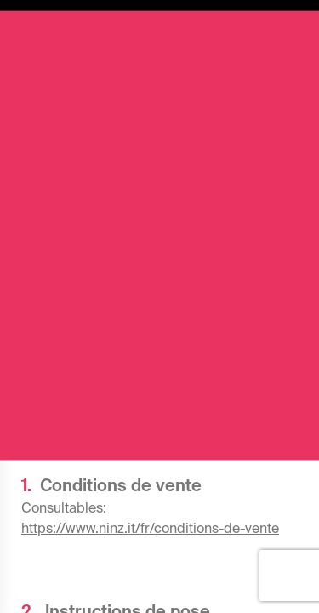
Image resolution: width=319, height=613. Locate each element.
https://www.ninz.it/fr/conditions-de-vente (150, 528)
